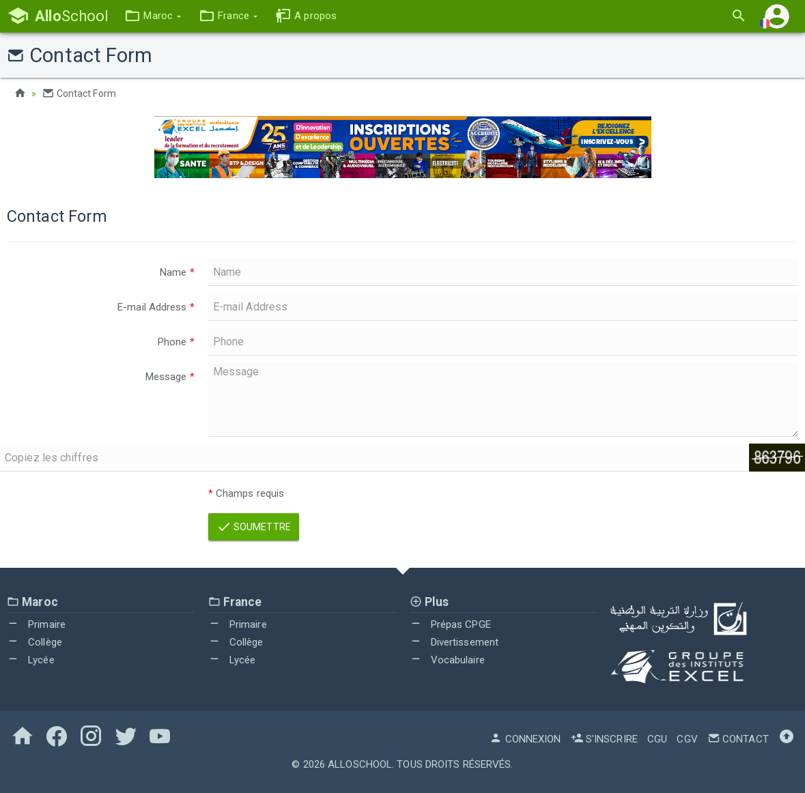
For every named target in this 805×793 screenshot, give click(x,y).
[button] (152, 16)
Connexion (525, 739)
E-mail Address (156, 307)
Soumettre (253, 526)
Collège (34, 642)
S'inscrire (604, 739)
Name (177, 272)
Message (170, 377)
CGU (657, 739)
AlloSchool (360, 764)
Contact (738, 739)
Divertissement (454, 642)
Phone (176, 342)
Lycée (31, 660)
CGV (687, 739)
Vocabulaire (447, 660)
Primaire (36, 624)
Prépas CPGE (450, 624)
